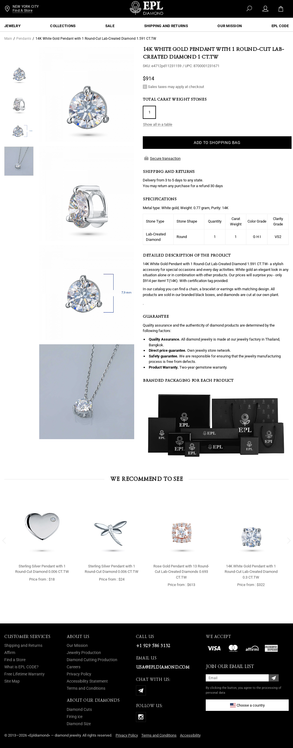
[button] (4, 540)
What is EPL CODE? (21, 667)
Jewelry (12, 26)
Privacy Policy (79, 674)
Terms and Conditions (86, 688)
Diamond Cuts (79, 709)
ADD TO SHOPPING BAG (217, 142)
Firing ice (74, 716)
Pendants (23, 39)
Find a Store (14, 659)
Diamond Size (79, 723)
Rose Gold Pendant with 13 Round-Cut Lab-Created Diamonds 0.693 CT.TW (181, 571)
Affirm (9, 652)
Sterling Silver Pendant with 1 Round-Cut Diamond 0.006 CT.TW (42, 569)
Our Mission (77, 645)
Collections (63, 26)
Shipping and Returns (166, 26)
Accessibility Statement (87, 681)
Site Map (12, 681)
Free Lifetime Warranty (24, 674)
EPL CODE (280, 26)
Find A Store (22, 12)
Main (8, 39)
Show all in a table (157, 125)
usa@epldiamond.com (162, 667)
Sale (109, 26)
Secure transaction (162, 158)
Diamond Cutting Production (92, 659)
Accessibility (190, 735)
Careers (73, 667)
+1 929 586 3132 (153, 646)
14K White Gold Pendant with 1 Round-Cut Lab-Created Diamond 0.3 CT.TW (251, 571)
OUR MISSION (229, 26)
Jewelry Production (84, 652)
